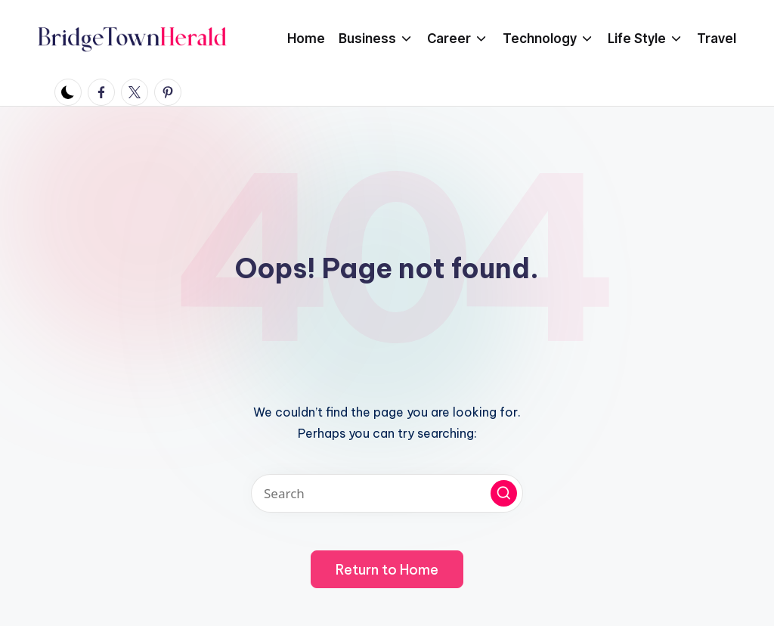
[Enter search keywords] (387, 493)
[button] (504, 493)
